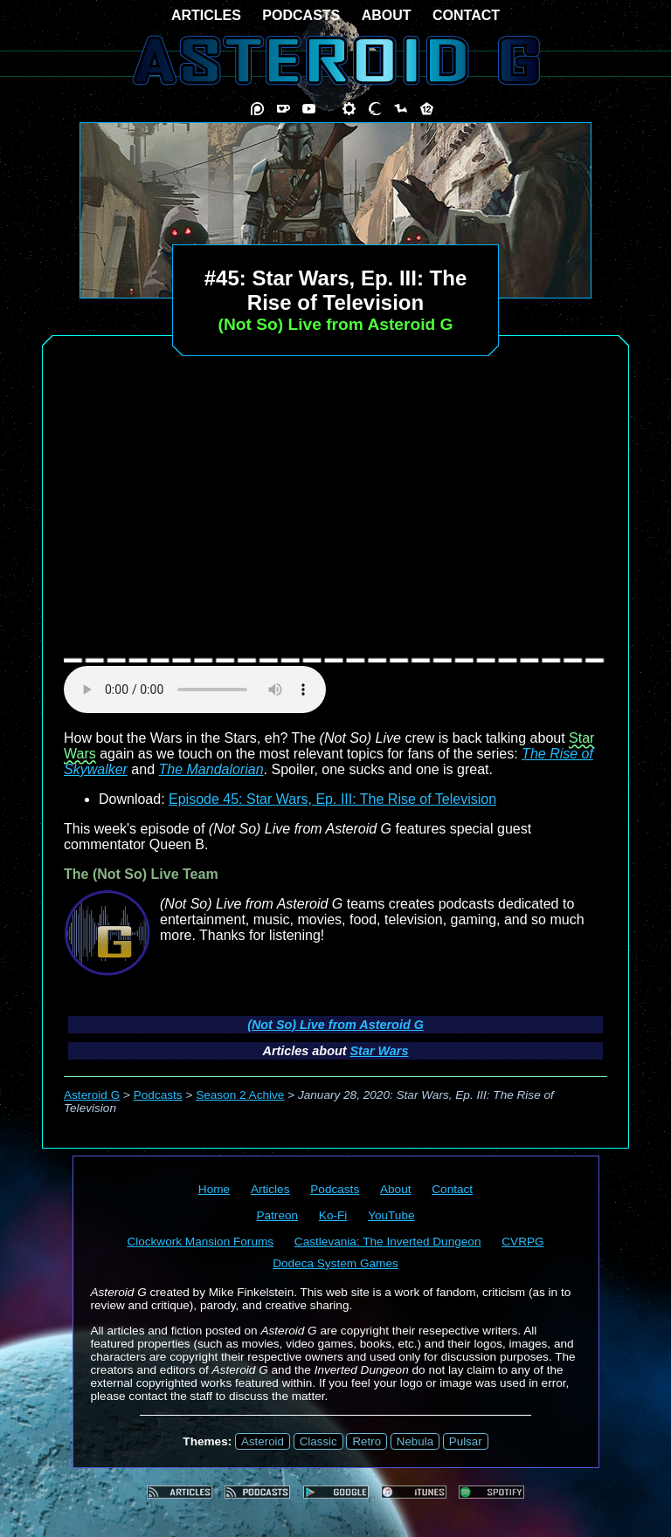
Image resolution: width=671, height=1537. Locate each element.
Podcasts (158, 1094)
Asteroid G (92, 1094)
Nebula (415, 1441)
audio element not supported (195, 689)
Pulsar (465, 1441)
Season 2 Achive (240, 1094)
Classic (318, 1441)
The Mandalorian (211, 769)
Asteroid (262, 1441)
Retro (366, 1441)
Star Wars (379, 1051)
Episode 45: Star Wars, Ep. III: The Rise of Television (332, 799)
